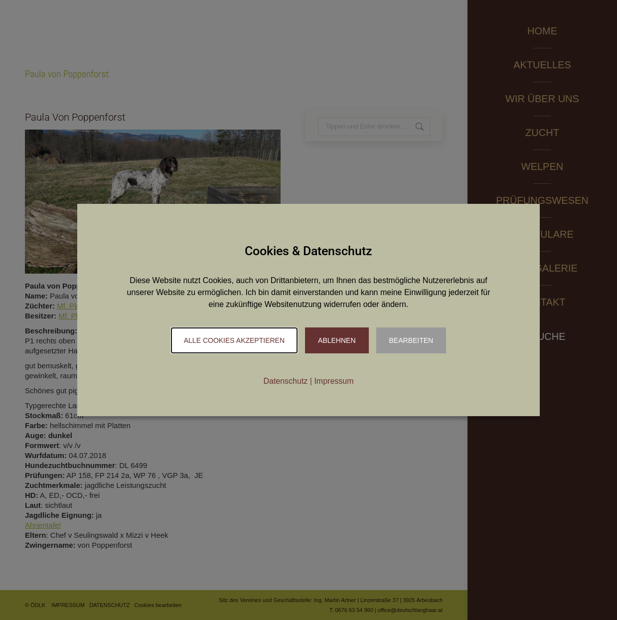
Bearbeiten (411, 340)
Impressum (333, 381)
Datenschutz (285, 381)
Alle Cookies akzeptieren (234, 340)
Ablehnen (336, 340)
